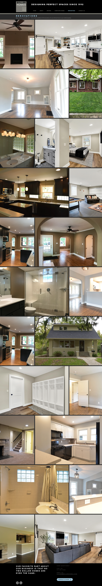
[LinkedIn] (21, 582)
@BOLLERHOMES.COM (69, 574)
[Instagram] (17, 582)
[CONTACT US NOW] (65, 579)
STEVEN (59, 574)
